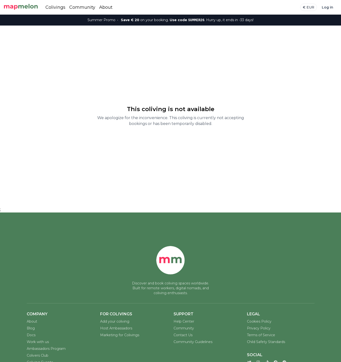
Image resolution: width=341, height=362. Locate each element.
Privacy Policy (259, 328)
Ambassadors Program (46, 348)
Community (82, 7)
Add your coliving (114, 321)
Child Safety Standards (266, 342)
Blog (31, 328)
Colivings (55, 7)
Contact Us (183, 335)
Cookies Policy (259, 321)
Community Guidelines (193, 342)
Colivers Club (37, 355)
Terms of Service (261, 335)
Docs (31, 335)
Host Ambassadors (116, 328)
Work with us (38, 342)
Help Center (184, 321)
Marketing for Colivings (119, 335)
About (106, 7)
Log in (327, 7)
